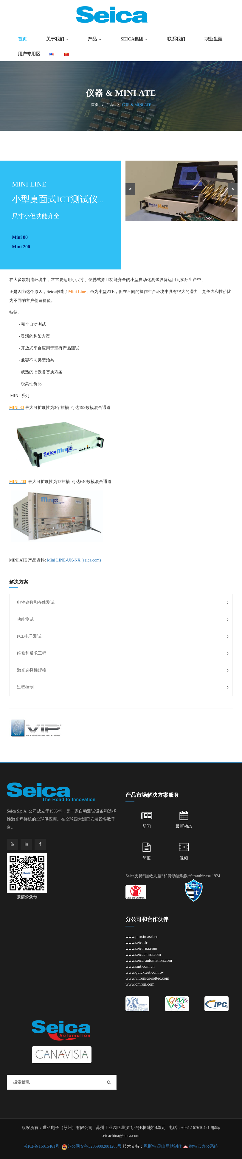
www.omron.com (139, 984)
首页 (22, 39)
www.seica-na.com (141, 948)
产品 (92, 39)
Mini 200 (21, 246)
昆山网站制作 (169, 1146)
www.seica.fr (136, 942)
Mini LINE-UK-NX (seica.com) (74, 560)
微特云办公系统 (200, 1146)
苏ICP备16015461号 (42, 1146)
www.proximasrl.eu (141, 936)
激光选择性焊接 (31, 670)
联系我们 (176, 39)
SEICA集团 (132, 39)
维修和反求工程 (31, 653)
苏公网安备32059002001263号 (94, 1146)
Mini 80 (20, 237)
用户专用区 (29, 53)
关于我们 (55, 39)
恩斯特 (150, 1146)
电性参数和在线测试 (36, 602)
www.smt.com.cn (139, 966)
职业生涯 (213, 39)
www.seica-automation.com (148, 960)
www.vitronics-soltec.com (147, 978)
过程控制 (25, 687)
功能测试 (25, 619)
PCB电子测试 (29, 636)
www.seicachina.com (143, 954)
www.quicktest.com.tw (144, 972)
